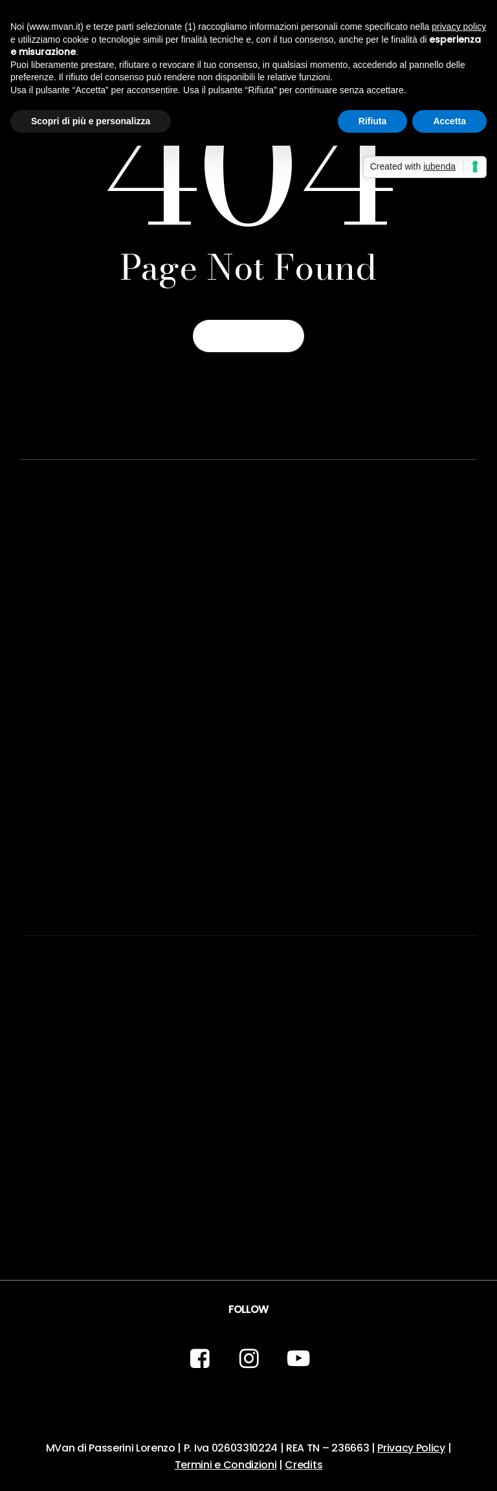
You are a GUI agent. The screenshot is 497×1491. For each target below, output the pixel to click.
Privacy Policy (411, 1448)
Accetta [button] (449, 121)
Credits (303, 1464)
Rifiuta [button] (373, 121)
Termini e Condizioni (226, 1464)
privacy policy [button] (459, 26)
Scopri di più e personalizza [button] (90, 121)
